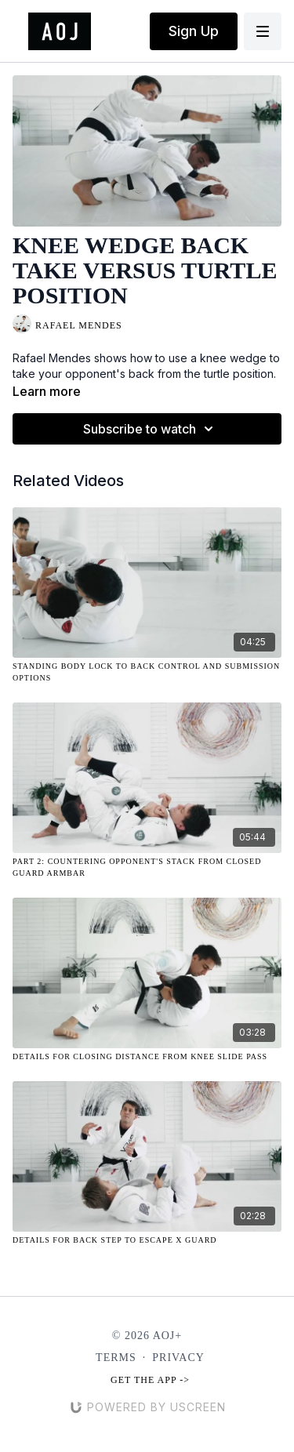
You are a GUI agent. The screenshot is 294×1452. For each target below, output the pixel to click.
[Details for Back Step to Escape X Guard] (147, 1240)
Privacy (178, 1357)
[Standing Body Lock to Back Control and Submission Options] (147, 672)
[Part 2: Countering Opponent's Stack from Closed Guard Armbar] (147, 867)
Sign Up (194, 31)
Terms (116, 1357)
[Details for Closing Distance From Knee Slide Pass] (147, 1056)
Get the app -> (150, 1379)
